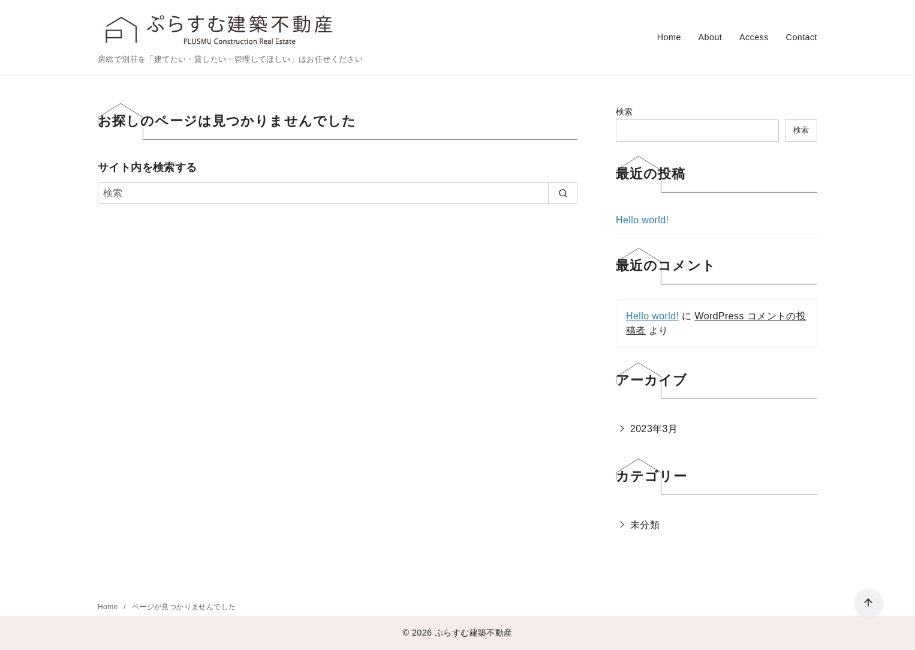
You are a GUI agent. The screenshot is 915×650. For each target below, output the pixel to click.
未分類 (645, 525)
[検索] (337, 193)
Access (754, 37)
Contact (801, 37)
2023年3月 (654, 429)
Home (669, 37)
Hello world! (642, 220)
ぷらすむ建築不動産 (474, 632)
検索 (624, 111)
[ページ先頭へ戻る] (868, 603)
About (711, 37)
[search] (562, 193)
